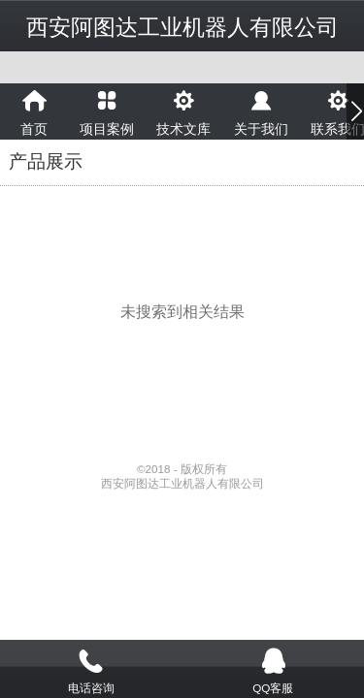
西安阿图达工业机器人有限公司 (182, 27)
